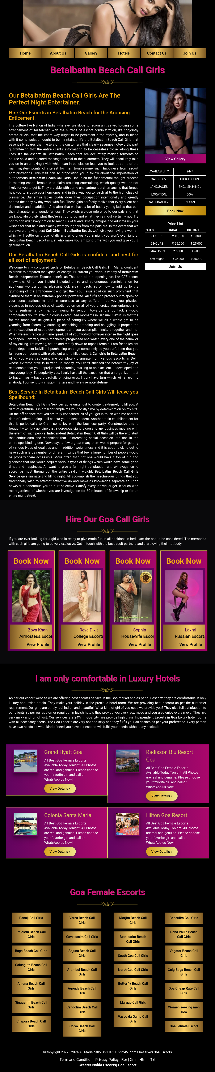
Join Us (190, 53)
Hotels (124, 53)
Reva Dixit (89, 630)
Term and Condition (76, 1059)
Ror (124, 1059)
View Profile (37, 644)
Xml (133, 1059)
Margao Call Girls (133, 1002)
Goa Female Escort (184, 1026)
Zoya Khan (38, 630)
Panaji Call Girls (31, 918)
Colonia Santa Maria (67, 815)
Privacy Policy (107, 1059)
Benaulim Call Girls (184, 918)
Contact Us (157, 53)
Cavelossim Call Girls (82, 937)
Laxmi (190, 630)
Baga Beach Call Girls (31, 951)
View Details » (60, 788)
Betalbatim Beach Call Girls (50, 178)
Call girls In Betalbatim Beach (115, 354)
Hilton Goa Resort (166, 815)
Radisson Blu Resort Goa (169, 756)
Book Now (175, 211)
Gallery (91, 53)
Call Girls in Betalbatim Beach (68, 231)
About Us (58, 53)
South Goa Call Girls (133, 956)
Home (25, 53)
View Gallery (175, 159)
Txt (153, 1059)
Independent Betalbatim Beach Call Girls (77, 433)
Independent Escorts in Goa (156, 717)
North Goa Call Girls (133, 970)
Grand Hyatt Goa (63, 752)
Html (143, 1059)
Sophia (139, 630)
